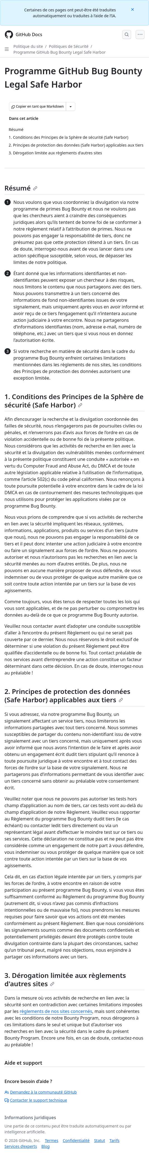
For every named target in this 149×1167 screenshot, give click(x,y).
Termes (51, 1140)
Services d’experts (20, 1146)
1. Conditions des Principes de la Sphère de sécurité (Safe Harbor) (73, 400)
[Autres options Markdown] (70, 106)
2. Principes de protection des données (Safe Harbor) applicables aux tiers (67, 695)
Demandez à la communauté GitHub (40, 1092)
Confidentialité (76, 1140)
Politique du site (28, 46)
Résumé (20, 187)
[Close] (133, 9)
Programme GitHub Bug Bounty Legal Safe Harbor (59, 52)
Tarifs (114, 1140)
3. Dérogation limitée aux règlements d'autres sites (65, 979)
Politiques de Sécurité (68, 46)
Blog (45, 1146)
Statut (99, 1140)
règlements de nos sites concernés (56, 1011)
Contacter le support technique (35, 1100)
